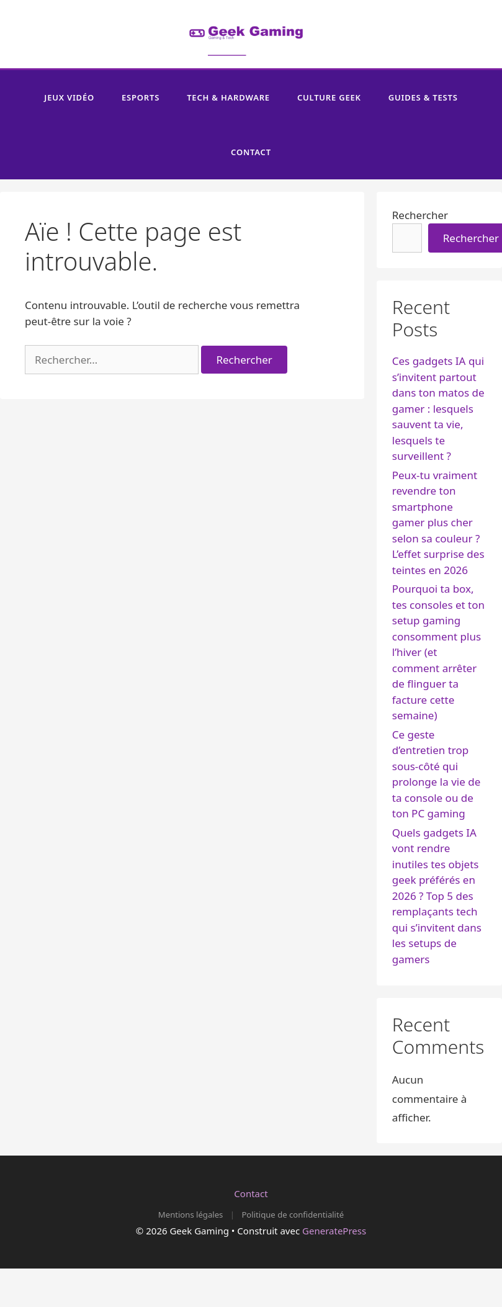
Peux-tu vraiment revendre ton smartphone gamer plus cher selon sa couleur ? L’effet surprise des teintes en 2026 (438, 522)
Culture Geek (329, 97)
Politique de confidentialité (292, 1214)
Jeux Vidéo (69, 97)
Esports (140, 97)
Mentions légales (190, 1214)
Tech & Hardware (228, 97)
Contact (251, 152)
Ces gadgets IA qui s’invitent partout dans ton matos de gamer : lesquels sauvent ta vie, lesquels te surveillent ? (438, 408)
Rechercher (420, 215)
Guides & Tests (423, 97)
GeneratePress (334, 1230)
